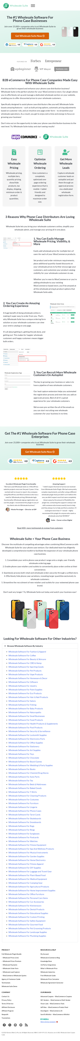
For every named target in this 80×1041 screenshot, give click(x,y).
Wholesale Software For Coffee (22, 655)
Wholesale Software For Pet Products (24, 670)
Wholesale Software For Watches (23, 841)
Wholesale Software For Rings (21, 830)
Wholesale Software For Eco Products (25, 693)
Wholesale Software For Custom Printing (26, 917)
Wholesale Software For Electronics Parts (26, 739)
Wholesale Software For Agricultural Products (28, 886)
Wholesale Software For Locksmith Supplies (27, 735)
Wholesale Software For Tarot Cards (24, 814)
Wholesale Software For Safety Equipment (27, 921)
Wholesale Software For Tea (20, 780)
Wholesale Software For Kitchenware (25, 905)
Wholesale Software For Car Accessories (26, 902)
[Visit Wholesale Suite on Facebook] (4, 1025)
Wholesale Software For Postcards (23, 837)
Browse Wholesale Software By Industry (25, 646)
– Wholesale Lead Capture (11, 972)
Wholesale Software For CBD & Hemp (24, 663)
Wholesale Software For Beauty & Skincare (27, 659)
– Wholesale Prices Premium (11, 961)
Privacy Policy (6, 1000)
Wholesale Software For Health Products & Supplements (33, 723)
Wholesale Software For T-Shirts (22, 792)
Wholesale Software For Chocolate (23, 758)
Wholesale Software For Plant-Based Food (27, 875)
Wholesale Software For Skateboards (24, 818)
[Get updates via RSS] (26, 1025)
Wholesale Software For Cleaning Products (27, 795)
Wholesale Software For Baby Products (25, 708)
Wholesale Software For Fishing (22, 705)
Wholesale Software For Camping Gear (25, 883)
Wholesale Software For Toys (21, 754)
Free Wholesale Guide (48, 975)
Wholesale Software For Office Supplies (25, 742)
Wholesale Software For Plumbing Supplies (27, 936)
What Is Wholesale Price (49, 968)
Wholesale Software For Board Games (25, 761)
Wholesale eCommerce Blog (50, 958)
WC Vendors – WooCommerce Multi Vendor (55, 1000)
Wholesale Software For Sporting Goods (26, 667)
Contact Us (5, 996)
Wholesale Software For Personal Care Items (28, 898)
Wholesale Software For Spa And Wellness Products (31, 849)
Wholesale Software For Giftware (23, 682)
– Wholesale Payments (9, 965)
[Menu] (33, 5)
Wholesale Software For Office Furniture (26, 894)
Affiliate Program (8, 1011)
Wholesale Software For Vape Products (25, 674)
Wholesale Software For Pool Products (25, 727)
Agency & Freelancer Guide (11, 979)
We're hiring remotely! (48, 1022)
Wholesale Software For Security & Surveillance (29, 731)
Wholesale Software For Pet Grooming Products (29, 928)
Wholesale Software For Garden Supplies (26, 856)
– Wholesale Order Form (10, 968)
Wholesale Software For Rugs (21, 826)
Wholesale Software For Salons (22, 701)
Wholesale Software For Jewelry (22, 686)
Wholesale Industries (48, 972)
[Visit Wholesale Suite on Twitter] (9, 1025)
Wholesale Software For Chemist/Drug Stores (28, 773)
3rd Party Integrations (48, 965)
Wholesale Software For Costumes (23, 799)
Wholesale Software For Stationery (23, 746)
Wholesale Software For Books (21, 769)
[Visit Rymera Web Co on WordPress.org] (15, 1025)
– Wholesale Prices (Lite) (10, 958)
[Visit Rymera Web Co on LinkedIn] (20, 1025)
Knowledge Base (46, 961)
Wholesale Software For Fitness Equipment (27, 845)
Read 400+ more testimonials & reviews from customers (40, 528)
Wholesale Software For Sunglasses (23, 833)
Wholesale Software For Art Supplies (24, 750)
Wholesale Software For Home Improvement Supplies (31, 890)
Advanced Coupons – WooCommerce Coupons (56, 996)
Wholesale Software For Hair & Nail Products (28, 697)
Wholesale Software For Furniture (23, 803)
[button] (40, 645)
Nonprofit (5, 1014)
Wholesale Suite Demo (9, 986)
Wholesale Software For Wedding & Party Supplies (30, 765)
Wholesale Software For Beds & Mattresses (27, 784)
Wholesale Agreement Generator (52, 983)
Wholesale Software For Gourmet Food (25, 924)
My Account (45, 954)
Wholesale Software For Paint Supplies (25, 689)
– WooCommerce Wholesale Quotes (14, 975)
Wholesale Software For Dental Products (26, 909)
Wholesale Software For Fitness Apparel (26, 864)
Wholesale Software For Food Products (25, 720)
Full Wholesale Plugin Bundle (11, 954)
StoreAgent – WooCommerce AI (51, 1011)
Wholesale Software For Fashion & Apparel (27, 651)
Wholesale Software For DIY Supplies (24, 868)
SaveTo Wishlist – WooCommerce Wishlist (55, 1014)
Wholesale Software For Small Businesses (26, 716)
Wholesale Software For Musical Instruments (28, 852)
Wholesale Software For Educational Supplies (28, 913)
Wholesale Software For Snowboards (24, 822)
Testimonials (6, 983)
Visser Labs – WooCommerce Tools (52, 1004)
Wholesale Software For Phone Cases (24, 811)
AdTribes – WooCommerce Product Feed (54, 1007)
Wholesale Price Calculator (50, 979)
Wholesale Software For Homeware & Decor (27, 678)
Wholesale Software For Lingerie (22, 807)
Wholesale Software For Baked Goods (25, 788)
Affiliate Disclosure (8, 1007)
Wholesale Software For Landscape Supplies (27, 932)
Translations (6, 1018)
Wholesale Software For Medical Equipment (27, 879)
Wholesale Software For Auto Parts (23, 777)
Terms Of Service (7, 1004)
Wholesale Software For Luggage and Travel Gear (30, 871)
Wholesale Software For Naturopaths (24, 712)
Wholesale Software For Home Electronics (27, 860)
